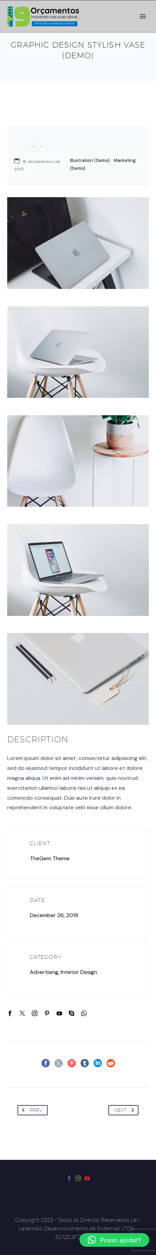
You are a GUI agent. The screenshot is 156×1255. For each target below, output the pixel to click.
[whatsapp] (84, 1013)
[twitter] (22, 1013)
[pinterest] (47, 1013)
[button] (114, 1240)
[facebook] (10, 1013)
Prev (30, 1110)
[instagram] (34, 1013)
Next (125, 1110)
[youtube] (59, 1013)
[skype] (71, 1013)
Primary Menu (143, 16)
